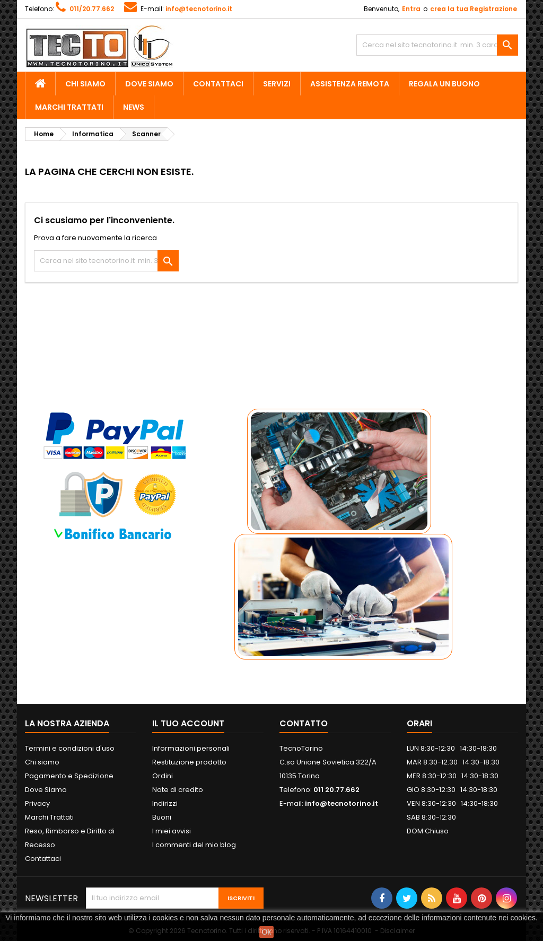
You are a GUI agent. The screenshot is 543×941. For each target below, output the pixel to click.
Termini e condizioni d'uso (70, 748)
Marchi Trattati (69, 107)
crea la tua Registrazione (473, 8)
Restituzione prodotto (189, 762)
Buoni (161, 817)
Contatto (303, 723)
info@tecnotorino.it (198, 8)
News (133, 107)
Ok (267, 932)
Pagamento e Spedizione (69, 776)
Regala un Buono (444, 83)
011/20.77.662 (91, 8)
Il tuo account (188, 723)
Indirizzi (165, 803)
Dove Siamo (149, 83)
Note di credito (177, 790)
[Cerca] (437, 45)
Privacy (37, 803)
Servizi (277, 83)
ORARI (419, 723)
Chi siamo (85, 83)
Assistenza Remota (349, 83)
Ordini (162, 776)
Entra (411, 8)
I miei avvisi (171, 831)
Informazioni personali (191, 748)
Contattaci (218, 83)
